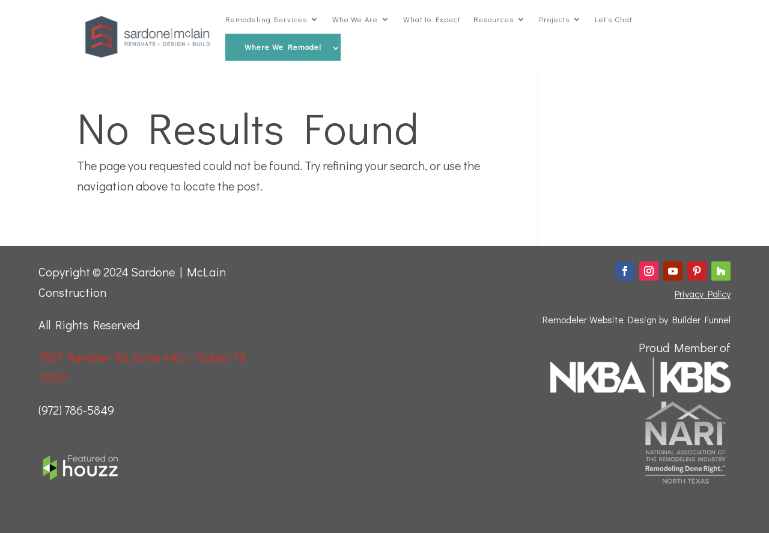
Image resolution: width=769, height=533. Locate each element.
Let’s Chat (613, 19)
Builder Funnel (701, 319)
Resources (493, 19)
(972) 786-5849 (76, 410)
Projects (554, 19)
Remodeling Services (266, 19)
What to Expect (431, 19)
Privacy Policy (703, 293)
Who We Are (355, 19)
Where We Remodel (283, 47)
